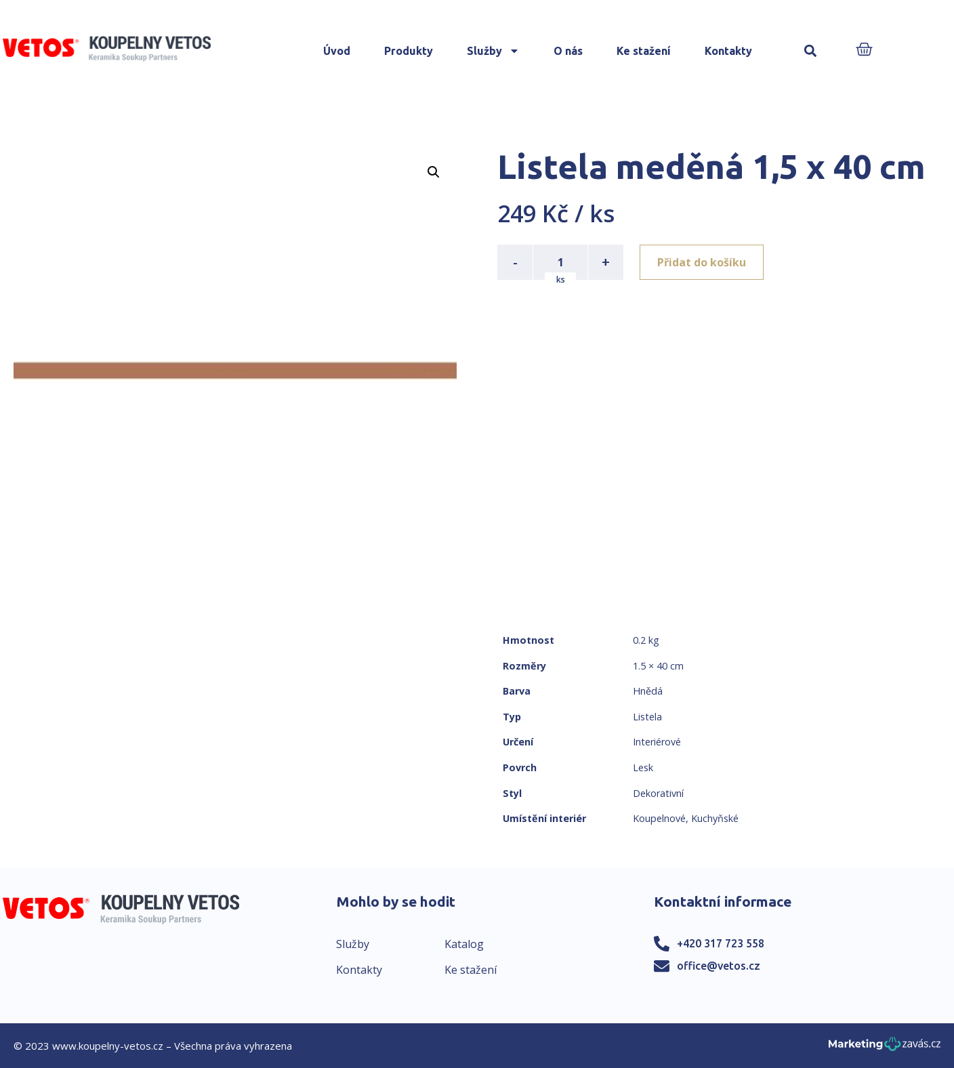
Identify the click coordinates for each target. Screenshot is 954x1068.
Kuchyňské (715, 818)
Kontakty (728, 51)
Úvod (336, 51)
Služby (493, 51)
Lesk (643, 767)
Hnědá (648, 690)
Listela (647, 716)
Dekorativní (658, 793)
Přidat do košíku (701, 262)
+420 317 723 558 (720, 943)
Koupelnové (659, 818)
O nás (568, 51)
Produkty (408, 51)
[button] (811, 51)
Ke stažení (644, 51)
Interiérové (657, 741)
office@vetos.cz (718, 966)
